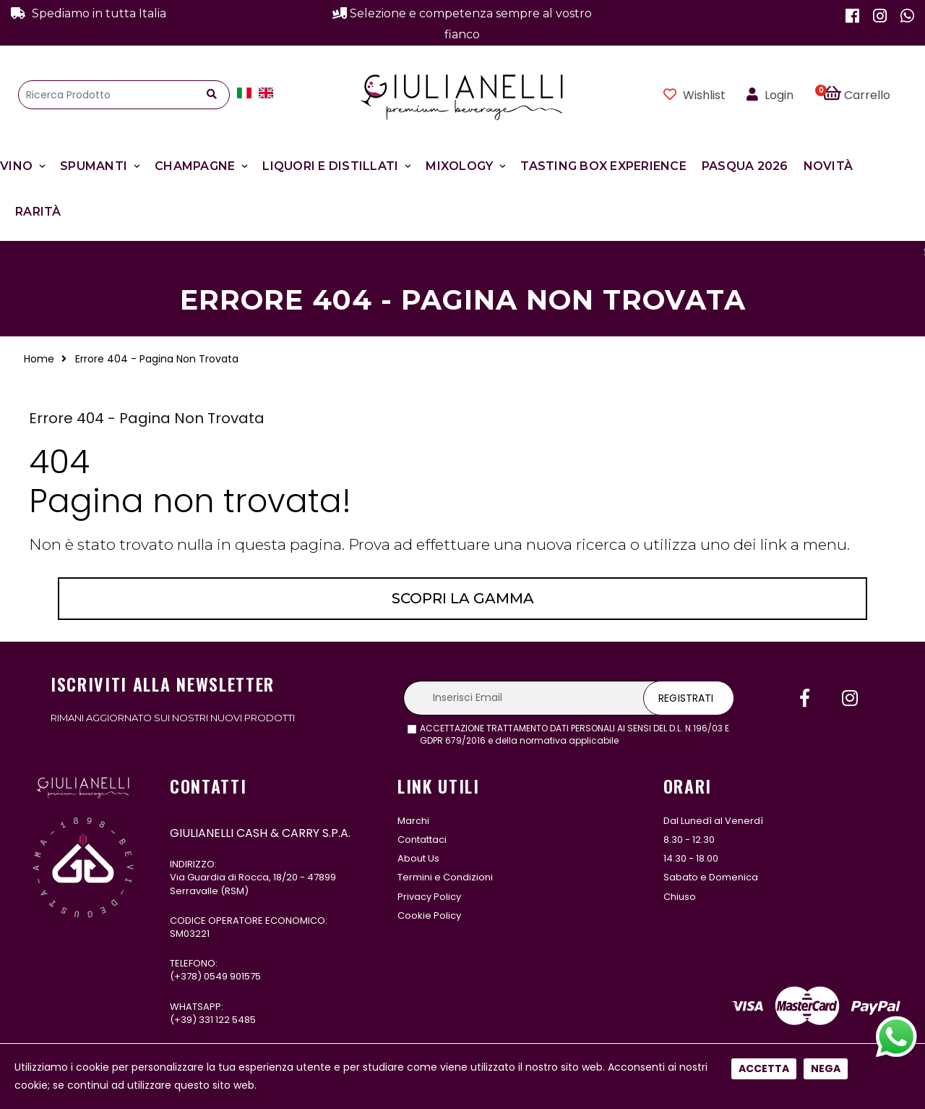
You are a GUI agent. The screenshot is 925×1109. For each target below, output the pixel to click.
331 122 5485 (227, 1020)
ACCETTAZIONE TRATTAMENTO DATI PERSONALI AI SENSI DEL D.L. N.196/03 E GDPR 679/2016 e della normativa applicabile (574, 735)
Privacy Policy (429, 897)
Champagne (195, 166)
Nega (825, 482)
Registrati (685, 698)
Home (39, 359)
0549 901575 (232, 976)
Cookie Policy (429, 915)
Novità (828, 166)
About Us (418, 858)
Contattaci (422, 839)
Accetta (764, 482)
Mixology (459, 166)
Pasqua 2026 (745, 166)
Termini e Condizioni (445, 877)
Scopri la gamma (463, 598)
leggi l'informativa (661, 740)
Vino (16, 166)
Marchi (413, 821)
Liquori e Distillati (330, 166)
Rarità (38, 211)
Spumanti (93, 166)
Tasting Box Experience (603, 166)
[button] (864, 94)
